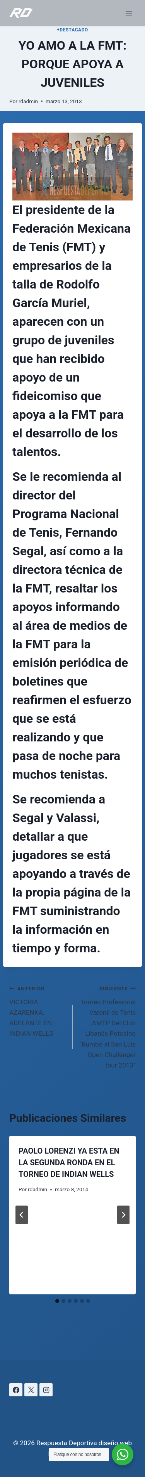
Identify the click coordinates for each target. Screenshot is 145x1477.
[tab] (57, 1301)
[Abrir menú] (128, 13)
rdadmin (28, 101)
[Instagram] (46, 1389)
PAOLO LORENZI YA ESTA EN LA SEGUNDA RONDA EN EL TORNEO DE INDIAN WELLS (69, 1162)
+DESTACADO (72, 30)
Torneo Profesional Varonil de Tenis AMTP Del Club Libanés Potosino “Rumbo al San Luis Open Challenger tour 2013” (107, 1026)
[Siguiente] (123, 1215)
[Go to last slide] (21, 1215)
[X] (31, 1389)
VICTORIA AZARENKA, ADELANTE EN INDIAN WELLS (37, 1010)
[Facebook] (15, 1389)
